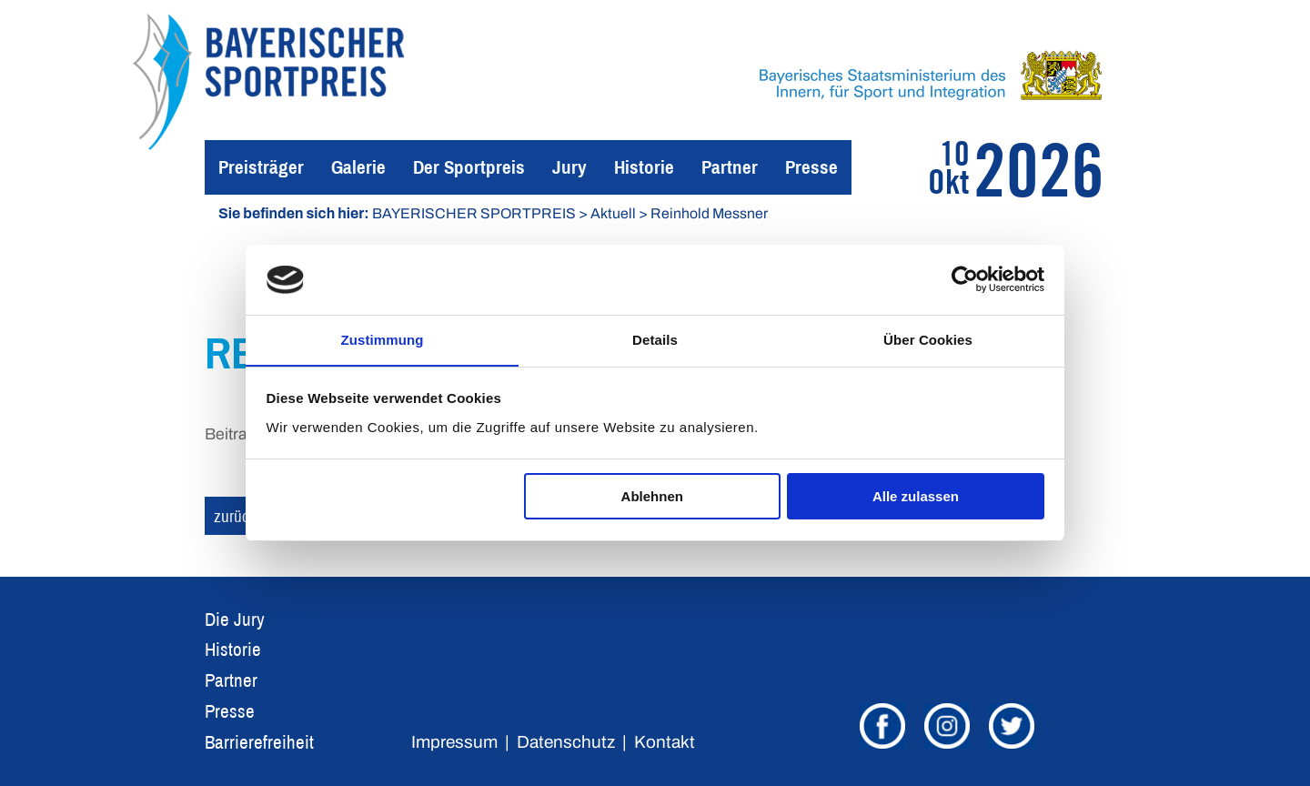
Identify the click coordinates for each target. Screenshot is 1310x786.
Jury (569, 167)
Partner (729, 167)
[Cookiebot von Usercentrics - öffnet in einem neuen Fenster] (964, 279)
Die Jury (235, 619)
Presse (811, 167)
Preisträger (261, 167)
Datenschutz (566, 741)
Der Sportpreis (469, 167)
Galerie (358, 167)
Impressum (454, 741)
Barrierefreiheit (259, 742)
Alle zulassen (915, 497)
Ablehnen (652, 497)
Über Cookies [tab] (927, 339)
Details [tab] (655, 339)
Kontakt (664, 741)
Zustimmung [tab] (382, 339)
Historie (644, 167)
